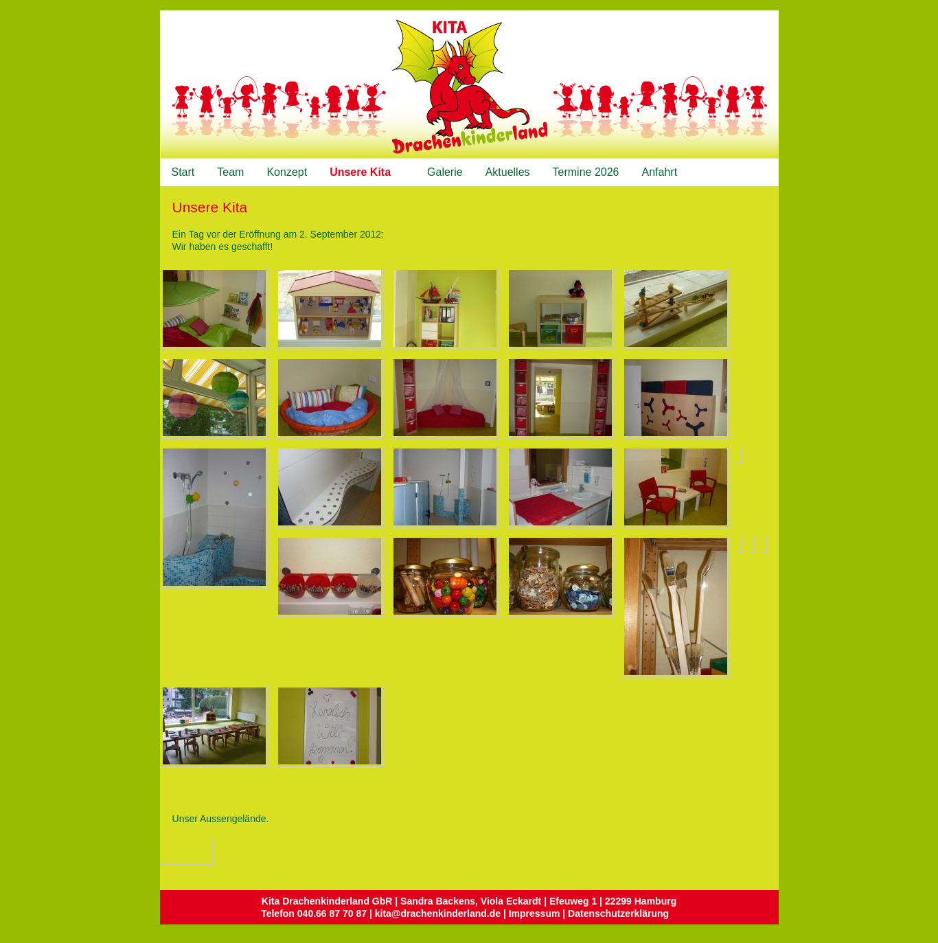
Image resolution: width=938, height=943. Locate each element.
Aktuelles (507, 172)
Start (183, 172)
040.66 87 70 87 (332, 913)
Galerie (445, 172)
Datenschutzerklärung (618, 913)
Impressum (534, 913)
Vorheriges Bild (169, 851)
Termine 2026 (586, 172)
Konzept (286, 172)
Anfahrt (660, 172)
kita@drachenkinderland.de (438, 913)
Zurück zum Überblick (200, 851)
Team (230, 172)
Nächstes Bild (183, 851)
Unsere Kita (362, 172)
